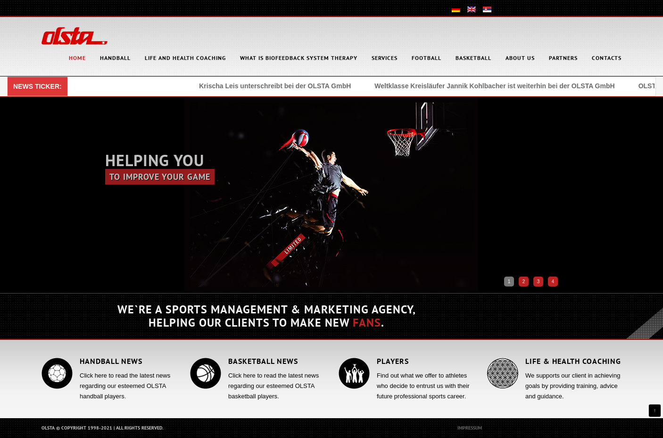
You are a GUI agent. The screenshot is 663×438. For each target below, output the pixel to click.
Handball (115, 57)
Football (426, 57)
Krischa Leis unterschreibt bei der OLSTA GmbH (276, 86)
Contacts (607, 57)
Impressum (469, 428)
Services (385, 57)
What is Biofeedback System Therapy (298, 57)
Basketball (473, 57)
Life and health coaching (185, 57)
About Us (520, 57)
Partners (563, 57)
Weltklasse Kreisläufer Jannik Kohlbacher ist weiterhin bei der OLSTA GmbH (496, 86)
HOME (77, 57)
